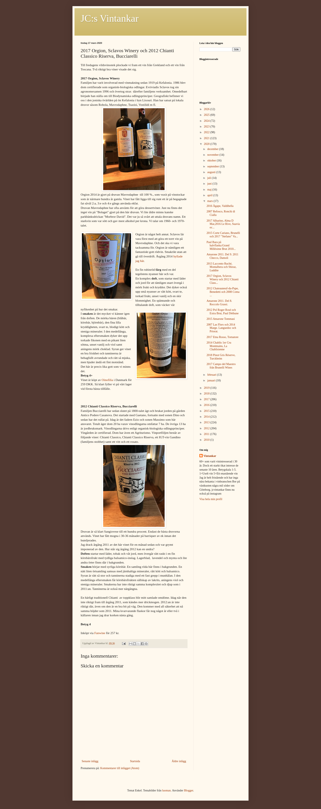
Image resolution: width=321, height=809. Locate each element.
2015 (207, 410)
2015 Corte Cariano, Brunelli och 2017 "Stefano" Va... (223, 234)
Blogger (188, 790)
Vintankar (209, 455)
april (210, 195)
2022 (207, 132)
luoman (166, 790)
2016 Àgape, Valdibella (220, 205)
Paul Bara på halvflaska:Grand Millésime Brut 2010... (221, 246)
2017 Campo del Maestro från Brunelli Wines (221, 366)
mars (210, 201)
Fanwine (99, 633)
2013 (207, 422)
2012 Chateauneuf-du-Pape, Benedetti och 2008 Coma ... (223, 292)
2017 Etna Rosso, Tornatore (222, 337)
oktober (212, 160)
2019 (207, 387)
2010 (207, 439)
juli (209, 177)
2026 (207, 109)
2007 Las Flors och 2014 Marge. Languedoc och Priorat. (221, 328)
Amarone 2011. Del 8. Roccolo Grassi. (219, 302)
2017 (207, 399)
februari (212, 374)
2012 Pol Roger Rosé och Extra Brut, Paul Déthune (223, 311)
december (213, 149)
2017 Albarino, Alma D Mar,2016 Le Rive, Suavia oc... (223, 224)
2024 (207, 120)
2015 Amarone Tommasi (221, 318)
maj (209, 189)
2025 (207, 114)
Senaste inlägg (90, 761)
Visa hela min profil (210, 499)
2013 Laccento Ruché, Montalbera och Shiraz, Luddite (221, 267)
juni (209, 183)
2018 (207, 393)
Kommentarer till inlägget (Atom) (119, 768)
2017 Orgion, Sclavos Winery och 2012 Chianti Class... (222, 279)
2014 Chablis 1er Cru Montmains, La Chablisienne (219, 346)
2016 (207, 405)
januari (211, 380)
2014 (207, 416)
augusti (211, 172)
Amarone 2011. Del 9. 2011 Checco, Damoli (222, 256)
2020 (207, 143)
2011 (207, 434)
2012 (207, 428)
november (213, 154)
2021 (207, 138)
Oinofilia (107, 380)
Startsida (135, 761)
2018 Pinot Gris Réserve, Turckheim (221, 357)
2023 (207, 126)
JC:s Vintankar (110, 18)
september (213, 166)
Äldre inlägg (179, 761)
